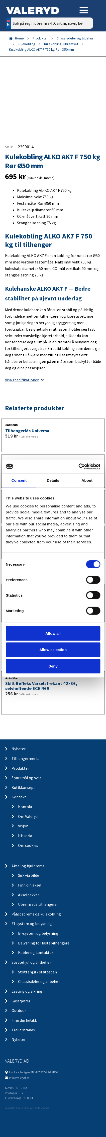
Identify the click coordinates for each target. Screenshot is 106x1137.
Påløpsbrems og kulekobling (36, 913)
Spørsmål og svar (26, 777)
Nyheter (19, 748)
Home (19, 38)
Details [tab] (53, 480)
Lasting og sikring (27, 991)
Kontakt (19, 796)
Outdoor (19, 1010)
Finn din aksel (29, 885)
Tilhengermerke (26, 758)
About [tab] (86, 480)
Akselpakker (28, 894)
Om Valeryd (28, 816)
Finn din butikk (24, 1020)
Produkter (40, 38)
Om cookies (28, 845)
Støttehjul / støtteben (37, 971)
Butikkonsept (23, 787)
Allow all (53, 633)
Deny (53, 666)
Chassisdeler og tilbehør (75, 38)
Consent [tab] (19, 480)
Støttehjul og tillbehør (31, 962)
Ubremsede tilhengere (37, 904)
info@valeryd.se (19, 1078)
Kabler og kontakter (35, 952)
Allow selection (53, 650)
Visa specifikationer (24, 379)
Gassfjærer (21, 1000)
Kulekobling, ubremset (61, 44)
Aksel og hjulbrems (28, 865)
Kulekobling (26, 44)
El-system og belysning (32, 923)
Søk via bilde (28, 875)
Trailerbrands (23, 1029)
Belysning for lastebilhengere (43, 942)
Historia (25, 835)
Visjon (23, 825)
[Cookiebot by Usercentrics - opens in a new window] (78, 466)
